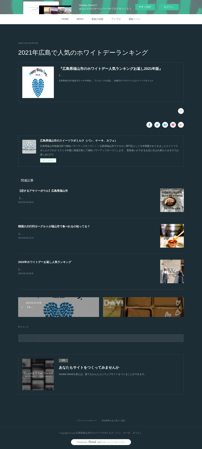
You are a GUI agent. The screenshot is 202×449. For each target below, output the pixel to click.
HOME (65, 19)
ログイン (169, 7)
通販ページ (134, 19)
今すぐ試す (145, 6)
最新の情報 (97, 19)
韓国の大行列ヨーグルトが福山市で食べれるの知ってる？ (54, 226)
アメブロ (116, 19)
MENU (80, 19)
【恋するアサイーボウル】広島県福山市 (43, 190)
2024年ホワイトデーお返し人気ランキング (44, 262)
